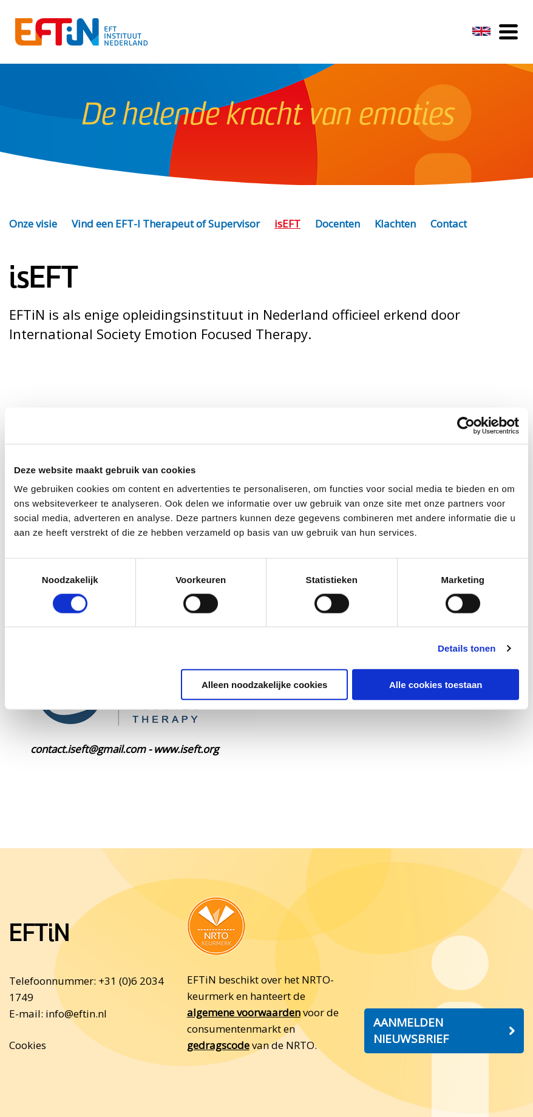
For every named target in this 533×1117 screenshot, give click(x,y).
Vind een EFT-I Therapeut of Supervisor (166, 224)
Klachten (395, 224)
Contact (448, 224)
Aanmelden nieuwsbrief (411, 1030)
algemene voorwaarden (243, 1012)
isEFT (287, 224)
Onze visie (33, 224)
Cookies (27, 1045)
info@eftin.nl (76, 1014)
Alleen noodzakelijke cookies (265, 685)
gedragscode (218, 1045)
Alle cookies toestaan (435, 685)
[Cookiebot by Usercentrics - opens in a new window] (466, 425)
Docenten (337, 224)
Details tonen (466, 648)
